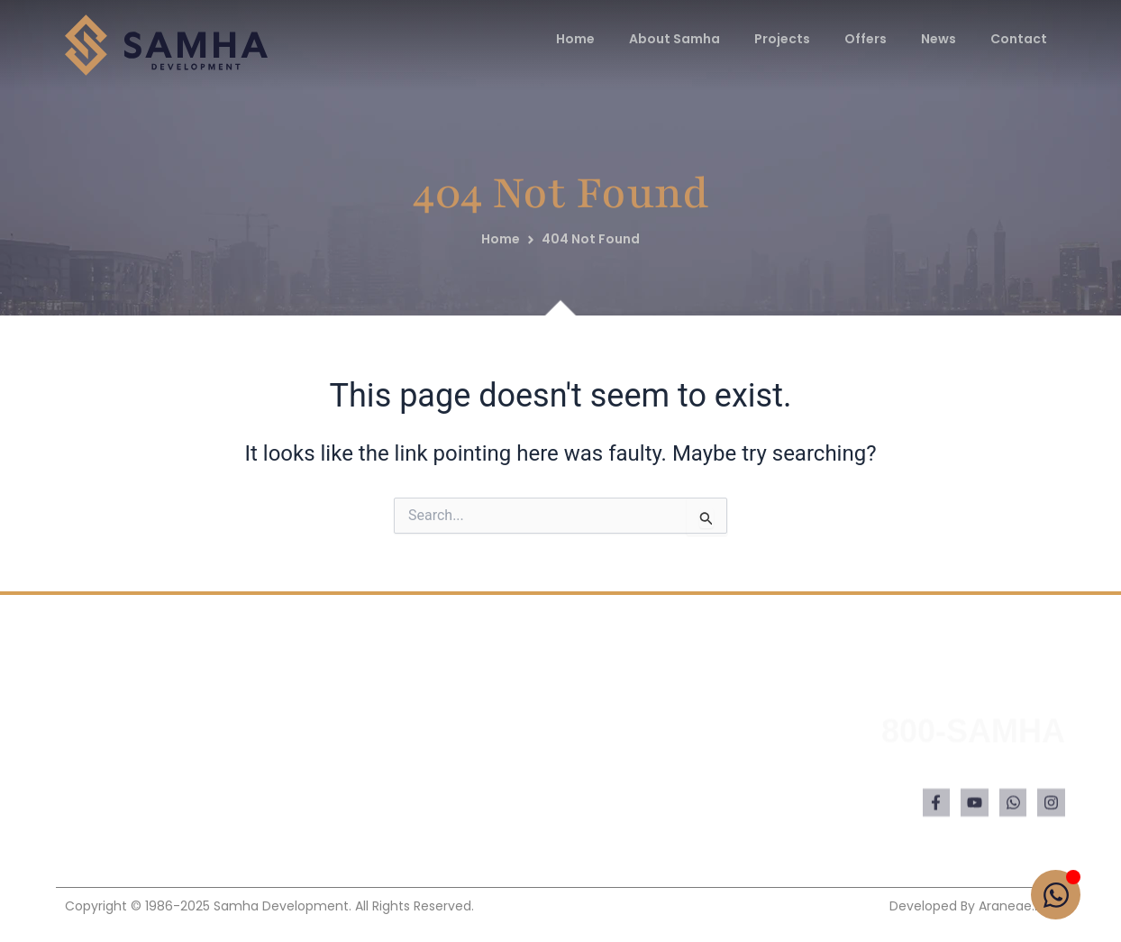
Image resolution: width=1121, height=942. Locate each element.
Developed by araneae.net (972, 906)
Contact (1018, 39)
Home (575, 39)
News (938, 39)
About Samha (674, 39)
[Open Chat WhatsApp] (1055, 894)
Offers (865, 39)
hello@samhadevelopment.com (949, 792)
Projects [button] (782, 39)
